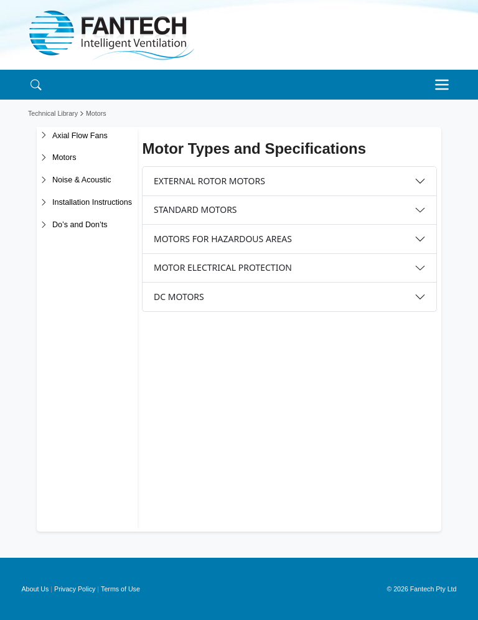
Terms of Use (120, 589)
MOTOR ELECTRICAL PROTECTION (223, 267)
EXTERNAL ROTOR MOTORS (209, 181)
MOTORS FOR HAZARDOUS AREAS (223, 239)
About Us (35, 589)
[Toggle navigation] (445, 84)
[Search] (36, 84)
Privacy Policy (74, 589)
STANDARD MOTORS (195, 209)
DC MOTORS (179, 297)
